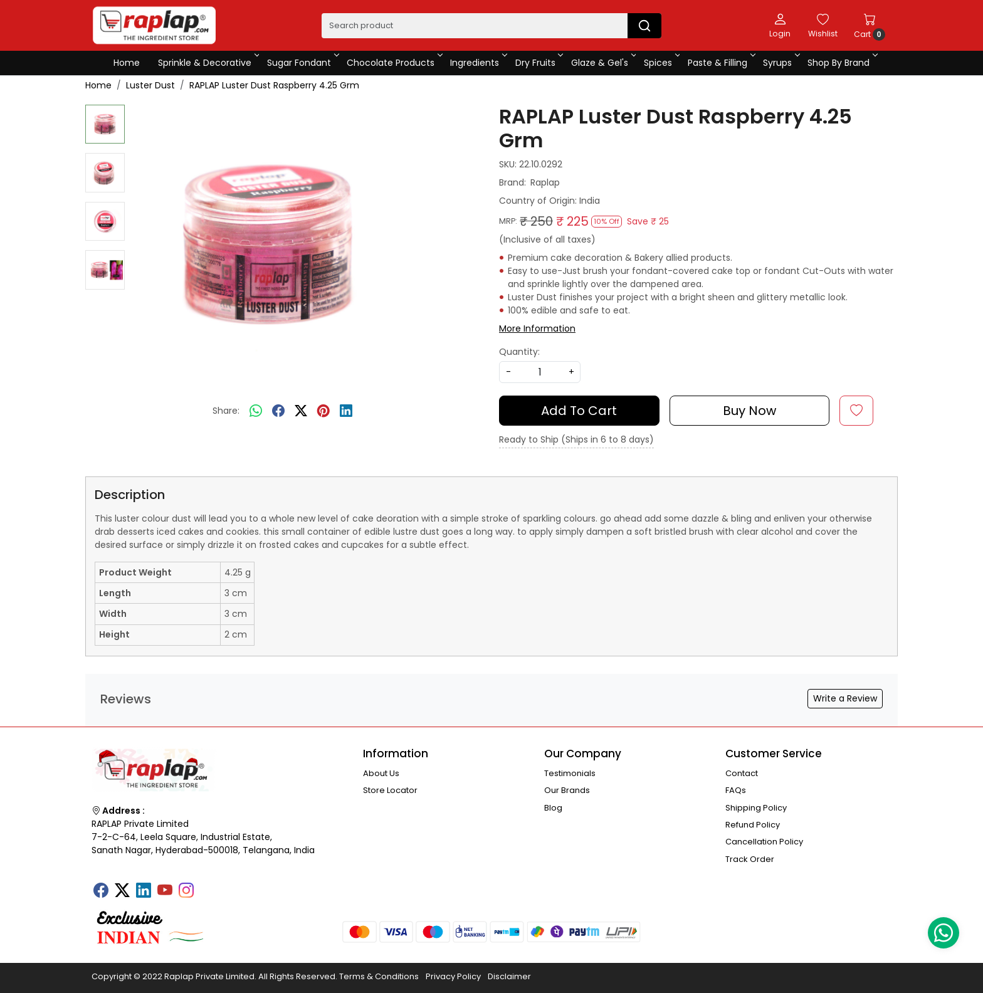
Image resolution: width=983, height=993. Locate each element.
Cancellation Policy (764, 842)
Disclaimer (509, 976)
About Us (381, 773)
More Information (537, 328)
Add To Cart (579, 410)
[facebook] (278, 411)
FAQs (735, 790)
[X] (122, 891)
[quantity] (540, 372)
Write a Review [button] (845, 698)
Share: (226, 410)
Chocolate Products (394, 62)
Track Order (749, 859)
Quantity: (519, 351)
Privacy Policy (453, 976)
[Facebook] (101, 891)
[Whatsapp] (255, 411)
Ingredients (477, 62)
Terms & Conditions (379, 976)
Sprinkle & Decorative (208, 62)
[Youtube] (164, 891)
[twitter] (301, 411)
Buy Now (749, 410)
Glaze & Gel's (602, 62)
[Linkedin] (143, 891)
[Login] (780, 25)
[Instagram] (186, 891)
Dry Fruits (538, 62)
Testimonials (570, 773)
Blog (553, 808)
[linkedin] (346, 411)
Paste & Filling (721, 62)
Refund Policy (752, 825)
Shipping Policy (756, 808)
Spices (661, 62)
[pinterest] (323, 411)
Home (126, 62)
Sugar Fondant (302, 62)
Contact (741, 773)
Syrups (780, 62)
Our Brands (567, 790)
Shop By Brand (841, 62)
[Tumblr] (207, 886)
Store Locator (390, 790)
